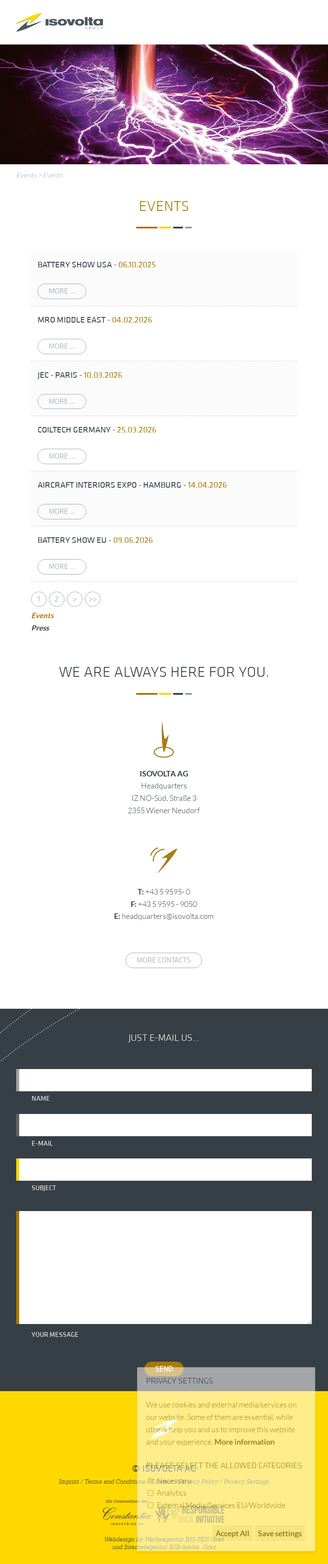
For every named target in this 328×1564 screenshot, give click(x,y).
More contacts (164, 960)
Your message (55, 1334)
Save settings (280, 1533)
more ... (62, 291)
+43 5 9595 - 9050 (167, 904)
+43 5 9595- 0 (167, 891)
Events (26, 175)
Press (40, 627)
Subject (44, 1188)
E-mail (42, 1143)
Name (41, 1098)
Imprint (69, 1481)
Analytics (172, 1492)
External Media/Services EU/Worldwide (221, 1505)
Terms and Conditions (115, 1481)
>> (92, 599)
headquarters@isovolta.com (168, 916)
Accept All (232, 1533)
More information (244, 1441)
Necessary (174, 1480)
